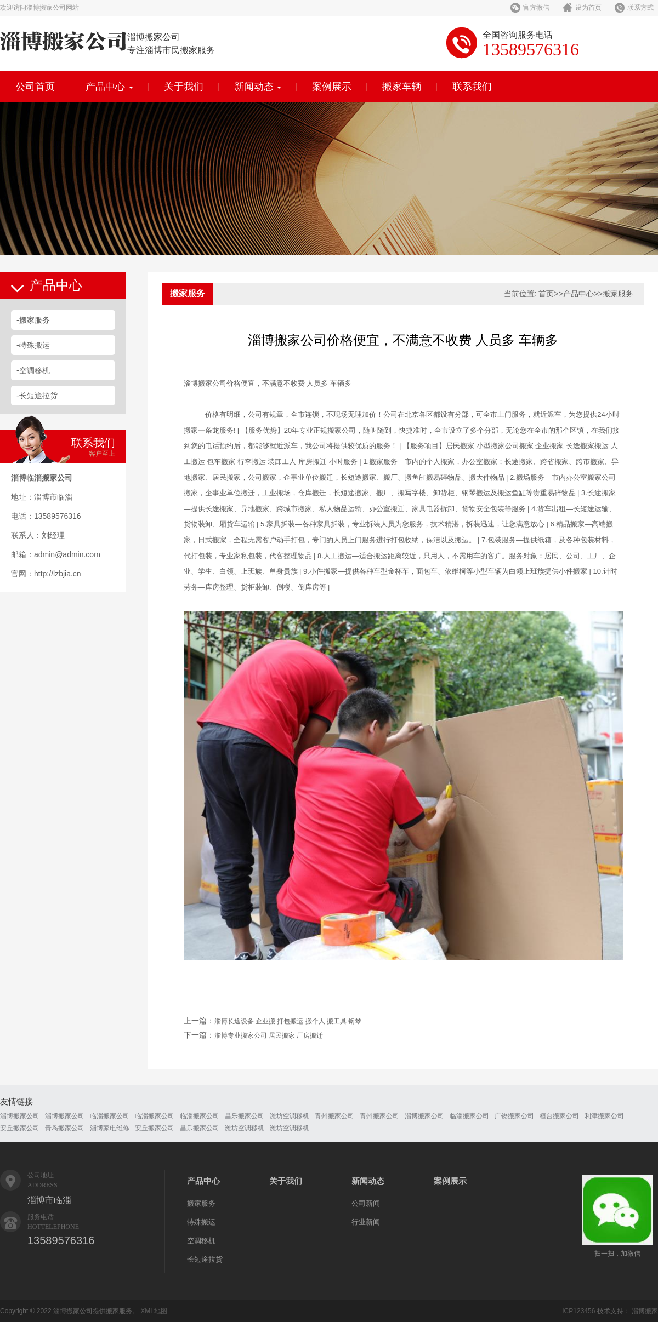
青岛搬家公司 (64, 1128)
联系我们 (472, 86)
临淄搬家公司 (109, 1116)
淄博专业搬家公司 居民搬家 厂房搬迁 (269, 1035)
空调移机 (201, 1241)
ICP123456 (578, 1311)
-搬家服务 (33, 320)
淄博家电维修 (109, 1128)
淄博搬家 (645, 1311)
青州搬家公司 (334, 1116)
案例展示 (331, 86)
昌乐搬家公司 (244, 1116)
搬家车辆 (402, 86)
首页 (546, 293)
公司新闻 (365, 1203)
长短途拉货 (205, 1259)
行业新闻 (365, 1222)
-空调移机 (33, 370)
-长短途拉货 (37, 395)
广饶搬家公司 (514, 1116)
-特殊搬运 (33, 345)
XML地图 (153, 1311)
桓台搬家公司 (559, 1116)
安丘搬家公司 (19, 1128)
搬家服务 (618, 293)
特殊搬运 (201, 1222)
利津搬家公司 (604, 1116)
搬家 (205, 383)
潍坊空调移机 (289, 1116)
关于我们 (183, 86)
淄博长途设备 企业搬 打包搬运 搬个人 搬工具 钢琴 (288, 1021)
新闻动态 (258, 86)
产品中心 (109, 86)
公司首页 (35, 86)
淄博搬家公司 (19, 1116)
